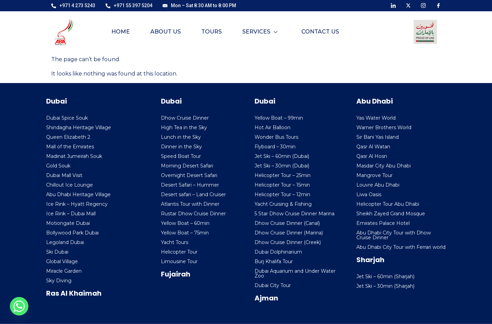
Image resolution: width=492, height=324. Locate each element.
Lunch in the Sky (181, 137)
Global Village (62, 261)
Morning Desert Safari (187, 166)
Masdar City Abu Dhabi (383, 166)
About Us (165, 31)
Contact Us (320, 31)
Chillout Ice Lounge (69, 185)
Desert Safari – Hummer (190, 185)
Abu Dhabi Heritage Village (78, 194)
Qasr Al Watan (373, 147)
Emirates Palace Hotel (383, 223)
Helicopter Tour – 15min (282, 185)
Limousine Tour (179, 261)
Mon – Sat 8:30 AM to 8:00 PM (199, 5)
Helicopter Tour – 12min (282, 194)
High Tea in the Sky (184, 127)
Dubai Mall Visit (64, 175)
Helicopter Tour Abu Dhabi (387, 204)
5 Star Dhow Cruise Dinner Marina (294, 214)
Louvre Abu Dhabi (377, 185)
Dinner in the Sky (181, 147)
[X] (408, 5)
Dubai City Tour (273, 285)
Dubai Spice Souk (67, 118)
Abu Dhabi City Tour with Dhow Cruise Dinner (393, 235)
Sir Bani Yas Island (377, 137)
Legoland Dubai (65, 242)
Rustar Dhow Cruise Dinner (193, 214)
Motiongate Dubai (68, 223)
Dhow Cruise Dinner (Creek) (288, 242)
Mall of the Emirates (70, 147)
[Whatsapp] (19, 306)
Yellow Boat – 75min (185, 233)
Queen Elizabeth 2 (68, 137)
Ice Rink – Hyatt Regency (77, 204)
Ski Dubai (57, 252)
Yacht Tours (174, 242)
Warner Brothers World (383, 127)
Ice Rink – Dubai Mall (71, 214)
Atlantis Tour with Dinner (190, 204)
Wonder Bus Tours (276, 137)
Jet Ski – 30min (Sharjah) (385, 286)
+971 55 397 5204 (129, 5)
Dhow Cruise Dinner (185, 118)
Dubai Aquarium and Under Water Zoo (295, 273)
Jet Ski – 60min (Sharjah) (385, 276)
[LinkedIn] (393, 5)
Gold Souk (58, 166)
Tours (211, 31)
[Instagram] (423, 5)
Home (120, 31)
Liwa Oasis (368, 194)
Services (259, 31)
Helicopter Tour (179, 252)
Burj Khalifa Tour (274, 261)
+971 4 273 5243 (73, 5)
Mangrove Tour (374, 175)
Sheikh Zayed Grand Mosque (390, 214)
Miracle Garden (64, 271)
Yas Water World (376, 118)
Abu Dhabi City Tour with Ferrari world (401, 247)
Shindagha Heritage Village (78, 127)
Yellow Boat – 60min (185, 223)
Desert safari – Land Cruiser (193, 194)
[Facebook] (438, 5)
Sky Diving (58, 281)
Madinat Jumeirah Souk (74, 156)
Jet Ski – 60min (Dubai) (282, 156)
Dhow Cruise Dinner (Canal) (287, 223)
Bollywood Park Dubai (72, 233)
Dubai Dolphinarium (278, 252)
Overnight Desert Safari (189, 175)
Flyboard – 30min (275, 147)
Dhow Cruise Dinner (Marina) (289, 233)
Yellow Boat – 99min (279, 118)
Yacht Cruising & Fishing (283, 204)
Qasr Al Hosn (371, 156)
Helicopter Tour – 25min (283, 175)
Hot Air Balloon (272, 127)
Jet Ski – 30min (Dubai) (282, 166)
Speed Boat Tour (181, 156)
